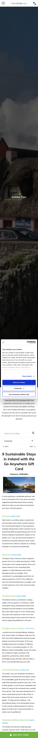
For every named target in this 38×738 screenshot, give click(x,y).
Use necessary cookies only (19, 394)
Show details (27, 376)
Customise (19, 388)
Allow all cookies (19, 382)
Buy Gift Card (19, 734)
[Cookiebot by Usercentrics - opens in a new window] (27, 342)
